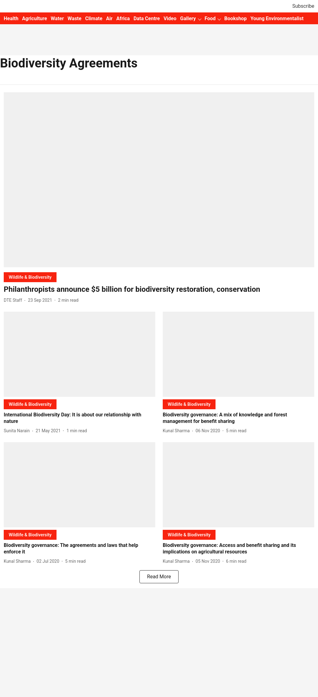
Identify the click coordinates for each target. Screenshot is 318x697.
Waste (75, 18)
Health (11, 18)
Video (170, 18)
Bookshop (235, 18)
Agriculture (34, 18)
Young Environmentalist (276, 18)
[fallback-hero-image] (159, 179)
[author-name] (14, 300)
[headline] (159, 289)
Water (57, 18)
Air (109, 18)
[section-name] (30, 277)
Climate (93, 18)
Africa (122, 18)
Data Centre (147, 18)
